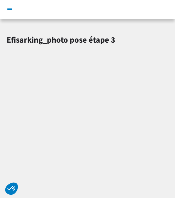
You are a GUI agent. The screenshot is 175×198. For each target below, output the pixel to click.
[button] (11, 188)
